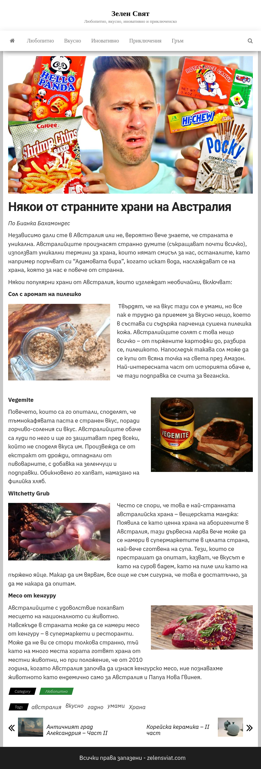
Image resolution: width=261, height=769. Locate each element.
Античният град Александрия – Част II (77, 730)
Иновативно (105, 41)
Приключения (145, 41)
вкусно (75, 705)
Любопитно (40, 41)
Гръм (178, 41)
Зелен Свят (130, 13)
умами (116, 705)
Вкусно (72, 41)
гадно (96, 707)
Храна (137, 707)
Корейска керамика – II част (177, 730)
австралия (46, 707)
